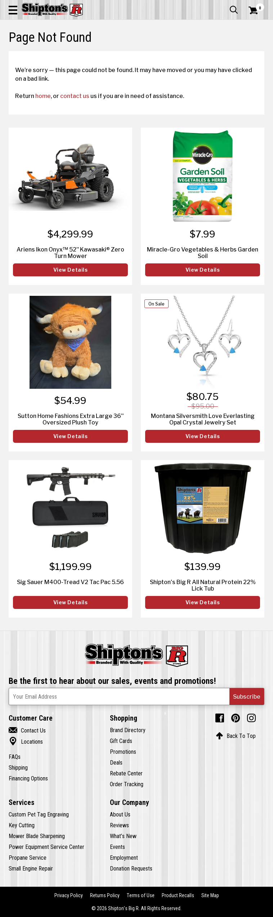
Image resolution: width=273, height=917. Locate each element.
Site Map (210, 895)
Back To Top (236, 735)
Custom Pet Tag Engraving (39, 814)
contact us (74, 96)
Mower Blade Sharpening (37, 836)
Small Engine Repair (31, 868)
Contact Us (27, 730)
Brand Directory (128, 730)
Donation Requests (131, 868)
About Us (120, 814)
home (43, 96)
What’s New (123, 836)
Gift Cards (121, 740)
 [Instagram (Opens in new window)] (251, 718)
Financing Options (28, 778)
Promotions (123, 751)
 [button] (234, 10)
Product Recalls (178, 895)
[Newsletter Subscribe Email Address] (136, 696)
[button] (13, 9)
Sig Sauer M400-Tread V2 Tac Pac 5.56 (70, 582)
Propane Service (27, 857)
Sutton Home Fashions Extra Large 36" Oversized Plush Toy (71, 419)
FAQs (15, 756)
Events (117, 846)
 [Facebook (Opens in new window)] (219, 718)
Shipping (18, 767)
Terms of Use (141, 895)
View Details (70, 270)
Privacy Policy (68, 895)
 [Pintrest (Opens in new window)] (235, 718)
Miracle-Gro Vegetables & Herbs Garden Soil (202, 253)
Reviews (119, 825)
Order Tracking (126, 784)
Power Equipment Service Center (46, 846)
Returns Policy (105, 895)
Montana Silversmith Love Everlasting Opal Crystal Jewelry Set (203, 419)
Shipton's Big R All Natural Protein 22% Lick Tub (203, 585)
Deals (116, 762)
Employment (124, 857)
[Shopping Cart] (256, 10)
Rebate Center (126, 773)
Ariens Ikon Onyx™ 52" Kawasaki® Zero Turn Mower (70, 253)
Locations (26, 741)
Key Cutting (22, 825)
